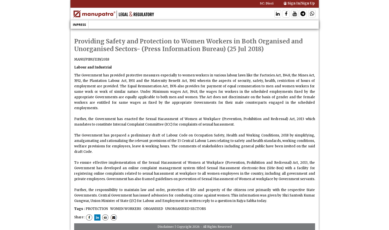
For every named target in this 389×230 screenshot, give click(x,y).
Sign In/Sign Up (299, 3)
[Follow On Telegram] (303, 14)
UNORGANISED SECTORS (185, 209)
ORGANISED (153, 209)
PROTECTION (97, 209)
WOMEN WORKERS (125, 209)
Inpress (79, 24)
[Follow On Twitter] (294, 14)
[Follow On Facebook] (286, 14)
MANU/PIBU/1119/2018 (91, 59)
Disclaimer (166, 227)
